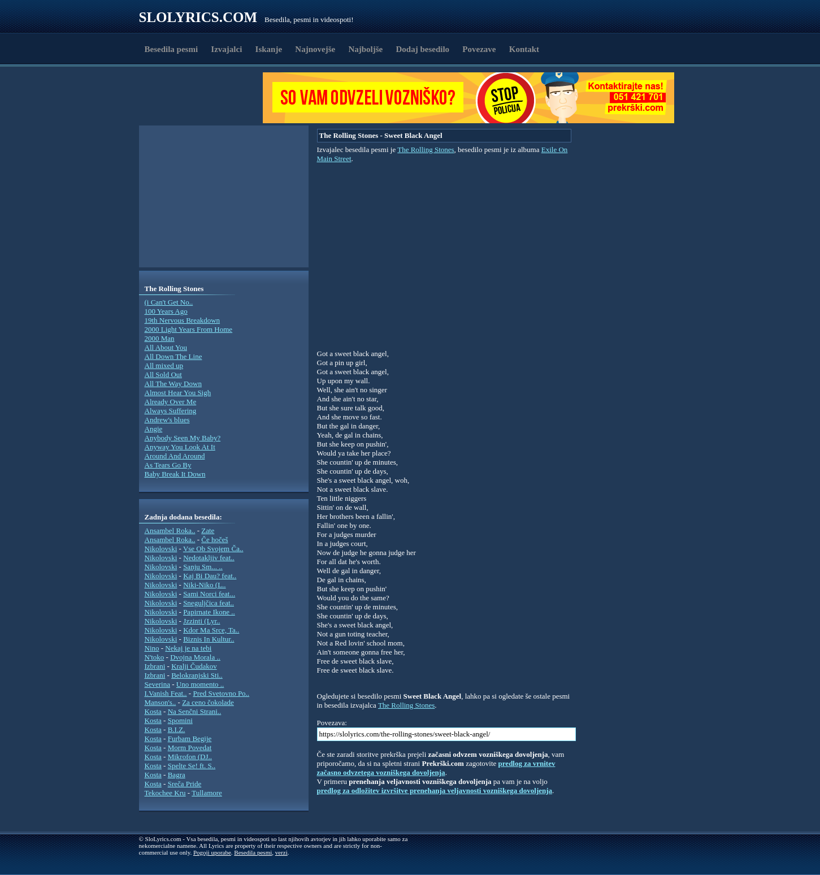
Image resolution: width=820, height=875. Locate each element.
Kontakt (524, 49)
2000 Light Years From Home (189, 329)
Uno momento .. (200, 684)
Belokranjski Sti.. (197, 675)
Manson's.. (160, 702)
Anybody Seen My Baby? (183, 438)
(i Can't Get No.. (169, 302)
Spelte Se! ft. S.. (192, 765)
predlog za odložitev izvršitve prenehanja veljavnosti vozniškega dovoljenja (435, 790)
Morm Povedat (190, 747)
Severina (157, 684)
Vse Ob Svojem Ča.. (213, 548)
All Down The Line (173, 356)
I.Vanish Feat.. (166, 693)
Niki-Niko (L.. (204, 585)
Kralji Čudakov (194, 666)
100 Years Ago (166, 311)
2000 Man (160, 338)
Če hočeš (214, 539)
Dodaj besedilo (423, 49)
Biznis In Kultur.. (208, 639)
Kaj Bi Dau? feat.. (209, 575)
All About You (166, 347)
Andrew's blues (167, 419)
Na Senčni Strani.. (195, 711)
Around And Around (175, 456)
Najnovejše (315, 49)
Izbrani (155, 666)
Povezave (479, 49)
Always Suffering (171, 410)
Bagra (176, 774)
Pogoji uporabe (212, 852)
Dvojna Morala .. (195, 657)
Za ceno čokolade (208, 702)
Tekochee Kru (165, 793)
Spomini (180, 720)
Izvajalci (226, 49)
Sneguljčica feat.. (208, 603)
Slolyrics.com (198, 17)
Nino (152, 648)
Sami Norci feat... (209, 594)
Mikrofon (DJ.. (190, 756)
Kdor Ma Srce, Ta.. (211, 630)
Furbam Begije (190, 738)
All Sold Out (163, 374)
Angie (154, 428)
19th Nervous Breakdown (182, 320)
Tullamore (207, 793)
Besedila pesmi (171, 49)
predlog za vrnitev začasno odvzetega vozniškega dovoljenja (436, 768)
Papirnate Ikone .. (209, 612)
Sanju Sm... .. (203, 566)
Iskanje (269, 49)
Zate (207, 530)
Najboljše (365, 49)
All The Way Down (173, 383)
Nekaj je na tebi (188, 648)
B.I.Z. (176, 729)
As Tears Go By (168, 465)
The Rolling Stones (425, 149)
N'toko (154, 657)
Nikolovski (161, 548)
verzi (281, 852)
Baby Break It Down (175, 474)
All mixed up (164, 365)
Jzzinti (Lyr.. (201, 621)
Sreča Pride (185, 783)
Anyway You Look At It (180, 447)
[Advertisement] (204, 97)
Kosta (153, 711)
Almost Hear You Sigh (178, 392)
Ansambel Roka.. (170, 530)
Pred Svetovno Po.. (221, 693)
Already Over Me (171, 401)
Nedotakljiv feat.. (209, 557)
